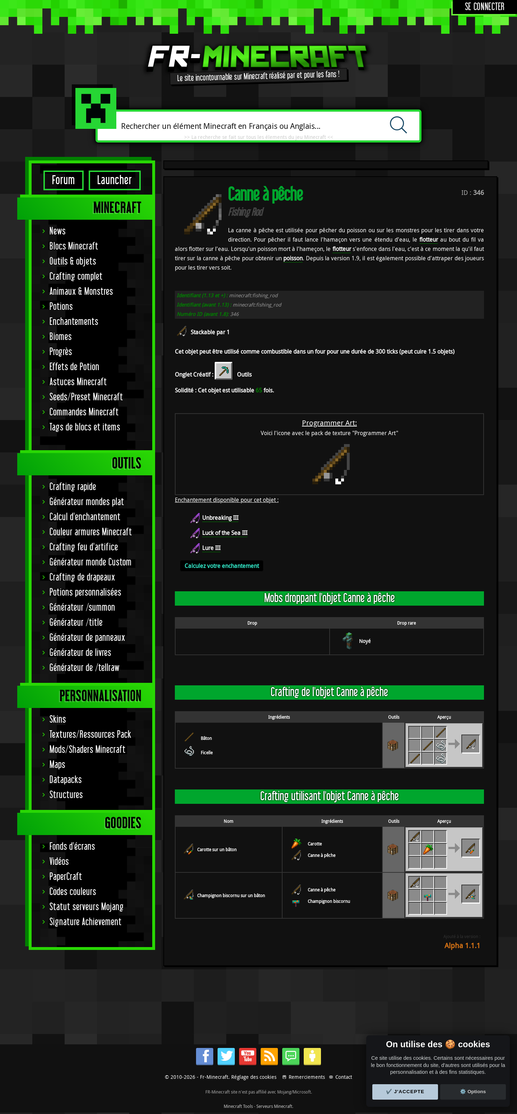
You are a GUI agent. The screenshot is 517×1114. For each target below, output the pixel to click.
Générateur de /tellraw (85, 668)
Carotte (315, 844)
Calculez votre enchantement (222, 566)
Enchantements (74, 322)
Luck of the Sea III (224, 533)
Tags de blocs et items (85, 427)
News (58, 231)
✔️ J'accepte (405, 1091)
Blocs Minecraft (74, 246)
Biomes (61, 337)
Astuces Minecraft (78, 382)
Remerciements (307, 1076)
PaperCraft (66, 877)
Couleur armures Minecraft (91, 532)
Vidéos (59, 862)
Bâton (206, 738)
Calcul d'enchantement (85, 517)
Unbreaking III (220, 518)
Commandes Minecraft (84, 412)
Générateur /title (76, 622)
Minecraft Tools (238, 1106)
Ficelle (207, 752)
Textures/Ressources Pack (90, 735)
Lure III (211, 548)
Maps (57, 765)
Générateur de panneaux (87, 638)
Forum (63, 180)
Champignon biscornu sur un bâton (231, 895)
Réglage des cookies (253, 1076)
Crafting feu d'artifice (84, 547)
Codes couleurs (73, 892)
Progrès (61, 352)
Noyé (365, 641)
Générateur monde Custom (91, 562)
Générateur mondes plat (87, 502)
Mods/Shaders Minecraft (88, 750)
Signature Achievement (86, 922)
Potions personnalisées (85, 592)
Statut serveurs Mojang (87, 907)
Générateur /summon (82, 607)
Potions (61, 307)
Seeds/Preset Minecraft (86, 397)
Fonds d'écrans (72, 847)
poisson (293, 258)
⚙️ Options (473, 1091)
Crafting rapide (73, 487)
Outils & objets (73, 261)
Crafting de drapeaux (82, 577)
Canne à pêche (321, 855)
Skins (58, 719)
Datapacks (66, 780)
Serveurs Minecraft (274, 1106)
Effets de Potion (74, 367)
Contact (343, 1076)
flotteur (428, 239)
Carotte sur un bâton (217, 849)
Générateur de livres (80, 653)
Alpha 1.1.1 (462, 945)
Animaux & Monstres (81, 291)
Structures (66, 795)
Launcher (114, 180)
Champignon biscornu (329, 901)
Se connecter (485, 7)
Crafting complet (76, 276)
